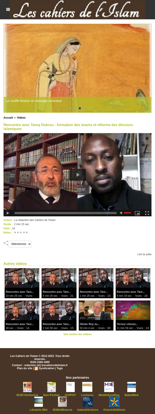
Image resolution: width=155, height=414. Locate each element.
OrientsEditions (100, 408)
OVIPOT (60, 394)
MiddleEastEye (96, 394)
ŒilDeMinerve (53, 408)
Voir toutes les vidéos (77, 333)
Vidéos (20, 117)
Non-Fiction (43, 394)
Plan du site (25, 367)
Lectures (75, 394)
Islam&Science (76, 408)
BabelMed (116, 394)
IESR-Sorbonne (21, 394)
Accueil (8, 117)
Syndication (46, 367)
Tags (59, 367)
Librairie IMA (136, 394)
